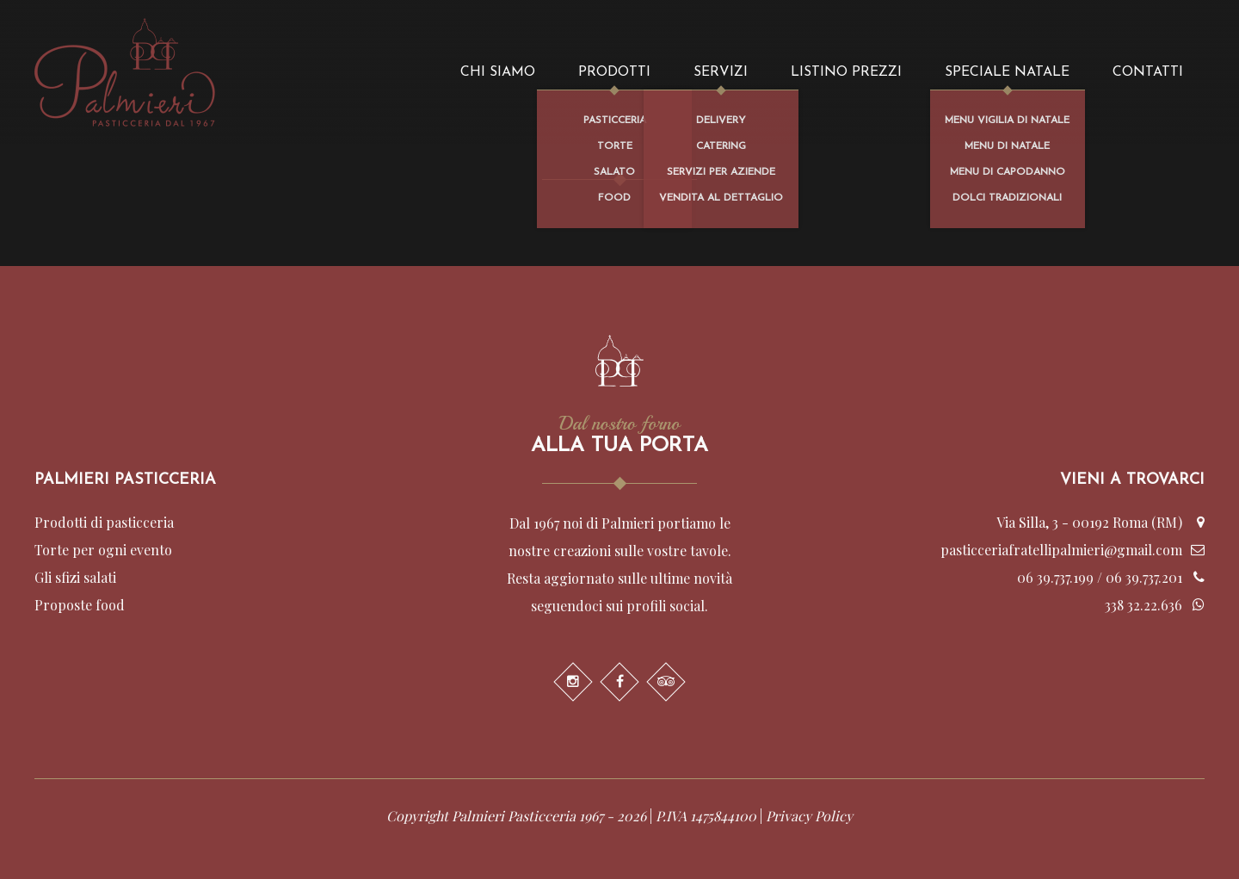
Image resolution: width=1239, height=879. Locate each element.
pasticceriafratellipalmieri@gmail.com (1061, 550)
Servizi (720, 72)
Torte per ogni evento (103, 550)
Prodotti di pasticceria (104, 522)
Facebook (620, 682)
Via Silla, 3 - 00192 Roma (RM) (1089, 522)
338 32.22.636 (1143, 605)
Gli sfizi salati (75, 577)
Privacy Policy (809, 816)
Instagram (573, 682)
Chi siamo (497, 72)
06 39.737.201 (1144, 577)
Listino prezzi (846, 72)
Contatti (1148, 72)
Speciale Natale (1007, 72)
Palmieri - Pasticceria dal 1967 (124, 72)
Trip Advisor (666, 682)
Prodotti (614, 72)
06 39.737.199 (1055, 577)
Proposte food (79, 605)
